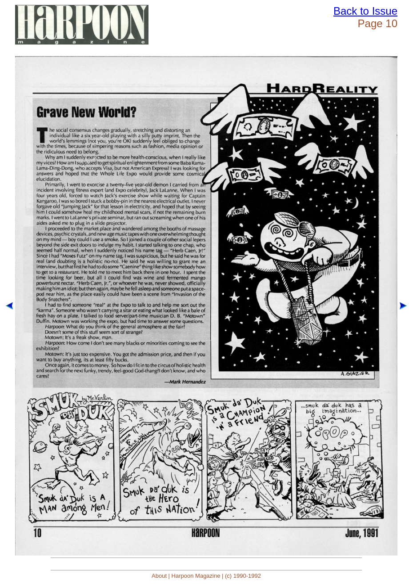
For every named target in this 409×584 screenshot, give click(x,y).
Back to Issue (365, 11)
